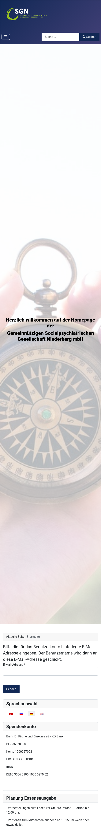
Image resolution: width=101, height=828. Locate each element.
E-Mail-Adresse (14, 664)
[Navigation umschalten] (6, 37)
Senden (11, 689)
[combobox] (61, 37)
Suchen (89, 37)
